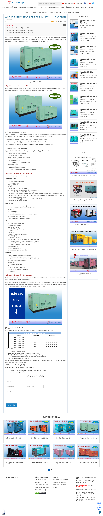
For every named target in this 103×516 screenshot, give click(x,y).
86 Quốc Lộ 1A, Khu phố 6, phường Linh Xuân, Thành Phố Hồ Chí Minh (85, 499)
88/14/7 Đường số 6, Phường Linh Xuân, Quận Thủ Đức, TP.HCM (86, 493)
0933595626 (78, 3)
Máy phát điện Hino (55, 12)
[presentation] (18, 400)
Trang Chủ (27, 12)
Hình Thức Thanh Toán (41, 484)
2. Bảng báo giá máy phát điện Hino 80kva (20, 30)
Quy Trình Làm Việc (40, 479)
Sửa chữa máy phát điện (70, 7)
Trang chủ (5, 7)
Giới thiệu (14, 7)
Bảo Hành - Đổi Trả (40, 482)
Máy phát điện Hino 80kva (71, 12)
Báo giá (83, 7)
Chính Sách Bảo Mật (40, 490)
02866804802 (67, 3)
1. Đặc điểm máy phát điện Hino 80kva (19, 28)
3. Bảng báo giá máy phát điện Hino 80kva (20, 32)
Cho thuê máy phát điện (50, 7)
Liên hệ (90, 7)
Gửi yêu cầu (11, 405)
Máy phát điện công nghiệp (29, 7)
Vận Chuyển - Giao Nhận (42, 487)
